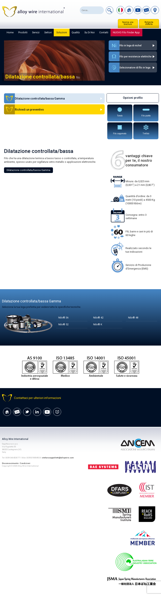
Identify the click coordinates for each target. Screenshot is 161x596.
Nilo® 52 (63, 324)
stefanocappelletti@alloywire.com (58, 458)
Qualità (76, 32)
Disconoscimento (10, 463)
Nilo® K (97, 324)
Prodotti (22, 32)
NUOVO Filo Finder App (126, 32)
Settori (48, 32)
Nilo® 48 (133, 317)
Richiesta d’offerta (149, 23)
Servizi (35, 32)
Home (10, 32)
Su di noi (89, 32)
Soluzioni (61, 32)
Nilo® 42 (98, 317)
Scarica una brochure (127, 23)
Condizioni (25, 463)
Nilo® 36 (63, 317)
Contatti (103, 32)
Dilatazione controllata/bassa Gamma (28, 170)
